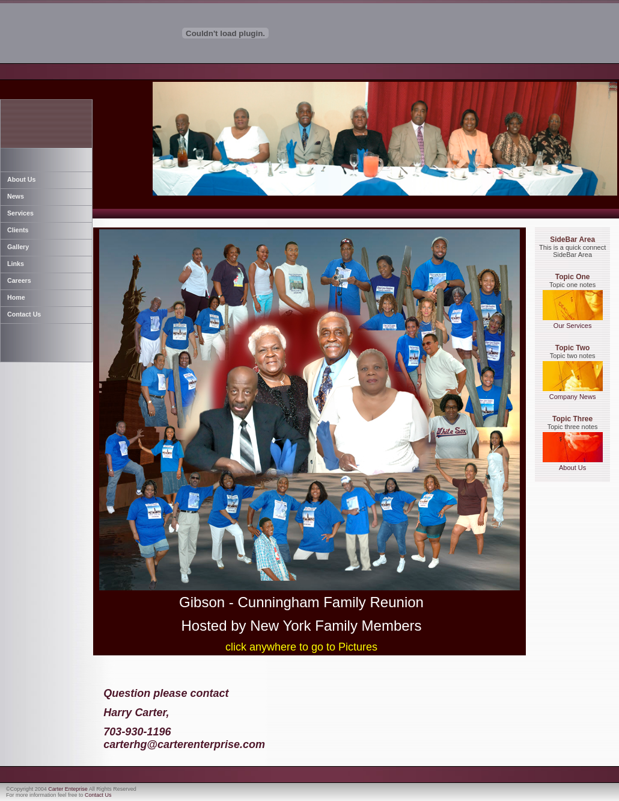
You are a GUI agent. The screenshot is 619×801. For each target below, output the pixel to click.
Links (15, 263)
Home (16, 297)
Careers (19, 280)
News (15, 196)
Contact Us (24, 314)
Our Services (573, 322)
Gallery (18, 246)
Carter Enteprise (68, 789)
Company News (573, 393)
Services (20, 213)
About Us (21, 179)
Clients (18, 229)
